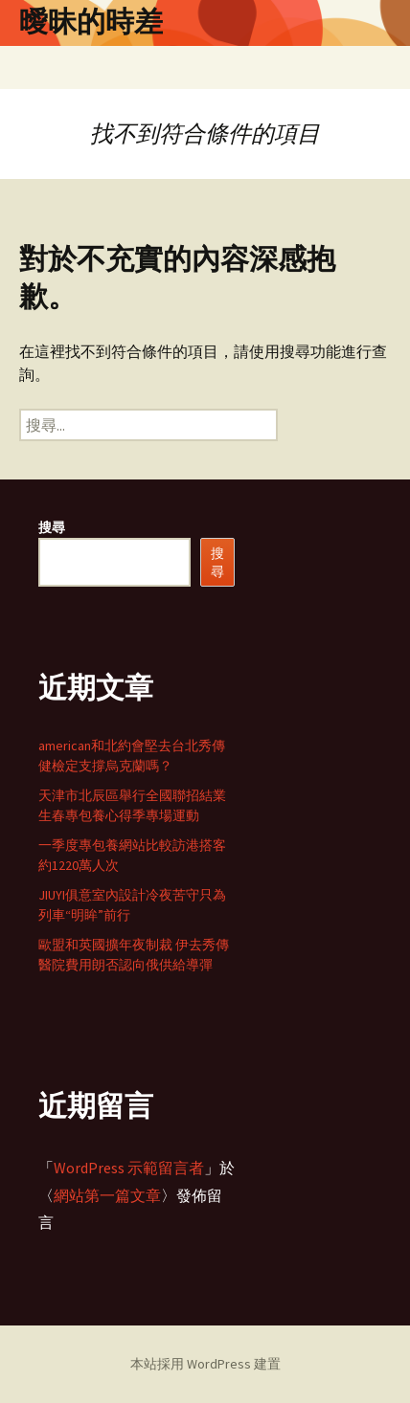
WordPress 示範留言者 (129, 1167)
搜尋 (51, 527)
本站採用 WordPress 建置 (205, 1363)
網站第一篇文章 (107, 1195)
